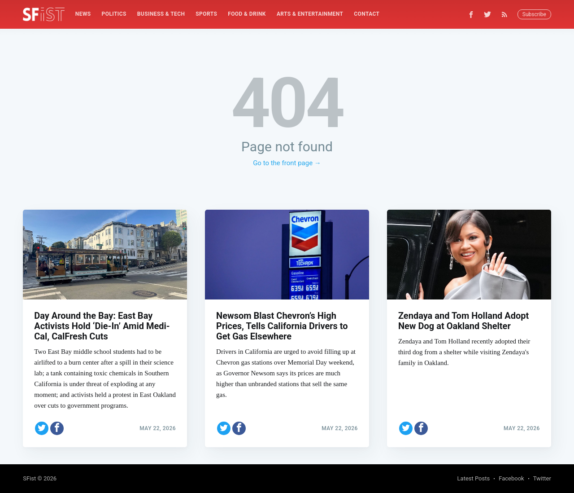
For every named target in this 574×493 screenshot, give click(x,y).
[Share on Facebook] (57, 427)
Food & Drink (247, 14)
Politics (114, 14)
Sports (206, 14)
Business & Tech (161, 14)
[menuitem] (83, 14)
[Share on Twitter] (41, 427)
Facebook (511, 478)
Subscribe (534, 14)
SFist (29, 478)
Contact (366, 14)
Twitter (542, 478)
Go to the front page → (287, 163)
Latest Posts (473, 478)
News (83, 14)
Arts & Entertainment (310, 14)
